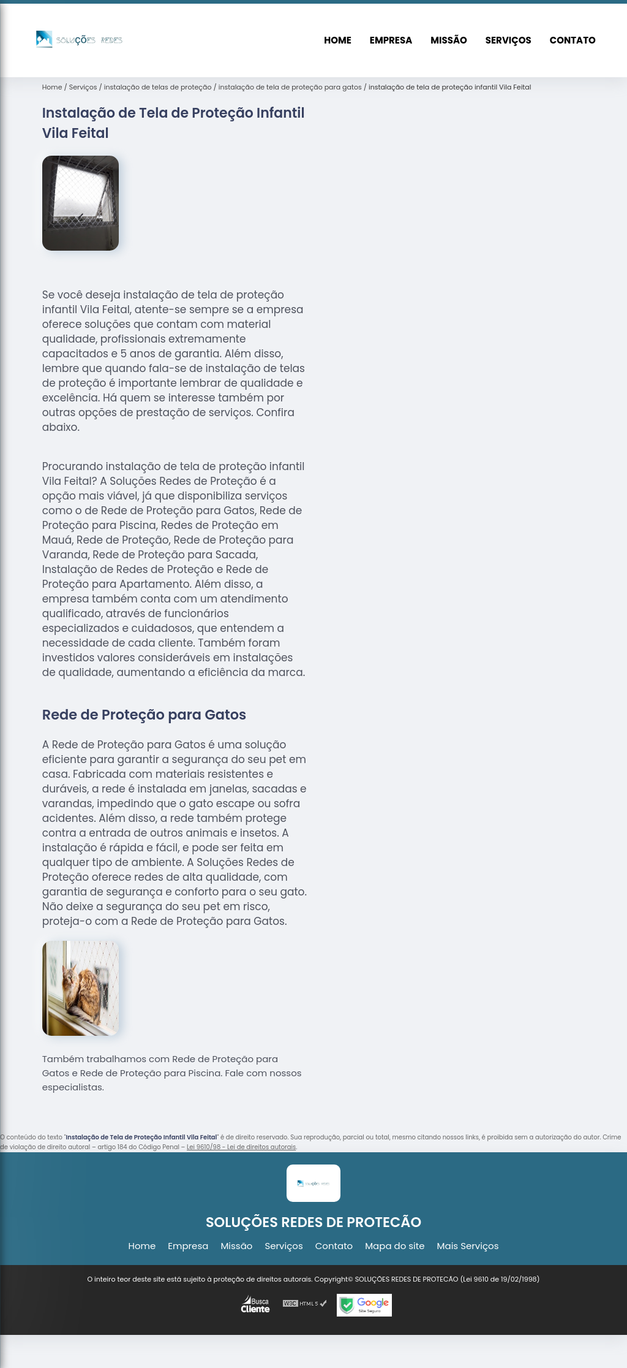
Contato (573, 40)
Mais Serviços (468, 1245)
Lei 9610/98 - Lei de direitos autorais (241, 1147)
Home (337, 40)
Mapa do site (394, 1245)
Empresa (391, 40)
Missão (448, 40)
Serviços (508, 40)
